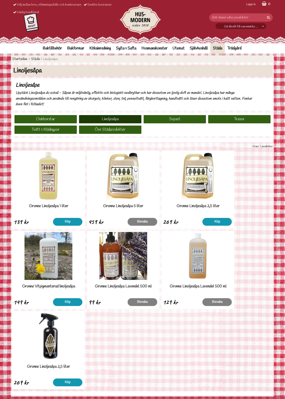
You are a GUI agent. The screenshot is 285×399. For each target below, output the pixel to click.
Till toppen (142, 325)
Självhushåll (199, 48)
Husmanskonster (154, 48)
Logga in (251, 4)
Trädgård (234, 48)
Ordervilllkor (20, 371)
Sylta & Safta (126, 48)
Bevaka (126, 221)
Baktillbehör (52, 48)
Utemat (179, 48)
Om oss (17, 391)
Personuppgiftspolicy (26, 378)
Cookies (17, 384)
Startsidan (19, 59)
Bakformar (75, 48)
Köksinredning (100, 48)
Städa (217, 48)
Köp (61, 221)
